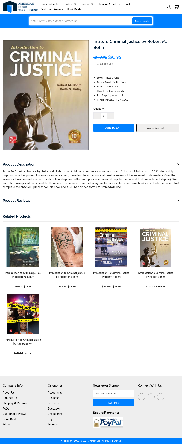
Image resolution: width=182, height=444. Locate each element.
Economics (54, 403)
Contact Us (87, 4)
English (52, 419)
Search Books (142, 20)
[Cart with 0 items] (176, 7)
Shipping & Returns (109, 4)
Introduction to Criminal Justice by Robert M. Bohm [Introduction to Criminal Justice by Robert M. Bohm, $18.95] (23, 275)
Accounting (55, 392)
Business (53, 398)
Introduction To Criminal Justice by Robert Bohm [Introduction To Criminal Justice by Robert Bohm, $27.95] (23, 341)
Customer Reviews (52, 9)
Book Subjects (52, 4)
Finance (53, 424)
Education (54, 408)
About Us (71, 4)
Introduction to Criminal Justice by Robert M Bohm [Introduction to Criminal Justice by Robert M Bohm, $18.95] (67, 275)
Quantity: (98, 108)
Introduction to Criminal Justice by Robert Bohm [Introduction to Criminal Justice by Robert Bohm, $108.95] (155, 275)
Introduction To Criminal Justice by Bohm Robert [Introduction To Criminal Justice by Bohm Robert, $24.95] (111, 275)
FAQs (128, 4)
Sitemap (8, 424)
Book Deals (74, 9)
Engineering (55, 414)
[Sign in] (168, 7)
